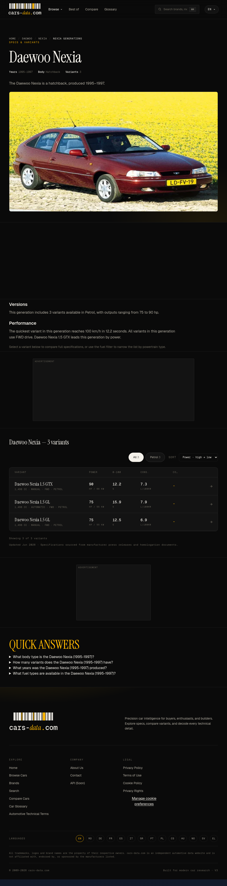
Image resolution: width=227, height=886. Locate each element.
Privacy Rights (133, 791)
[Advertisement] (113, 266)
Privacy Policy (133, 768)
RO (90, 838)
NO (193, 838)
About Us (76, 768)
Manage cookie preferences (144, 801)
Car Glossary (18, 807)
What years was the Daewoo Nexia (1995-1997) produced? (60, 668)
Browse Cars (18, 776)
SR (141, 838)
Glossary (111, 9)
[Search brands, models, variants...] (174, 9)
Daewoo (27, 38)
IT (131, 838)
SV (203, 838)
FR (110, 838)
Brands (14, 783)
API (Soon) (77, 783)
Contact (76, 776)
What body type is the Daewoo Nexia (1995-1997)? (53, 657)
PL (162, 838)
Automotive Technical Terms (29, 814)
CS (172, 838)
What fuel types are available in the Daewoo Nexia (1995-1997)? (64, 673)
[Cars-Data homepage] (25, 9)
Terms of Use (132, 776)
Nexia (42, 38)
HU (183, 838)
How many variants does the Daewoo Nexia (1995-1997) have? (63, 662)
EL (214, 838)
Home (12, 38)
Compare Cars (19, 799)
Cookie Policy (132, 783)
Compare (92, 9)
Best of (75, 9)
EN (80, 838)
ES (121, 838)
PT (152, 838)
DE (100, 838)
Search (14, 791)
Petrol (155, 457)
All (136, 457)
